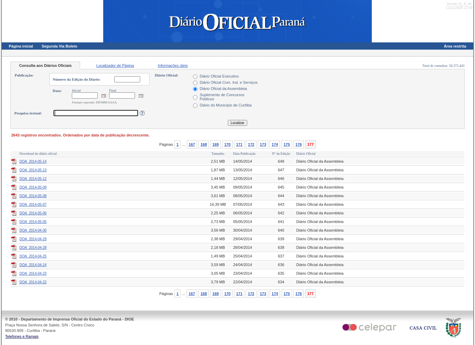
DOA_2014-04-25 (32, 256)
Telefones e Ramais (22, 336)
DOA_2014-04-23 (32, 273)
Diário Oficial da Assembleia (223, 89)
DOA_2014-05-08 (32, 196)
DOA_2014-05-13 (32, 170)
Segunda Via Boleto (59, 46)
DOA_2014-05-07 (32, 204)
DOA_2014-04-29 (32, 239)
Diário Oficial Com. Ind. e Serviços (229, 82)
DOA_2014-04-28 (32, 248)
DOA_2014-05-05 (32, 222)
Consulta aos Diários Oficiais (45, 65)
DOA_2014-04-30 (32, 230)
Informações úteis (173, 65)
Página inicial (21, 46)
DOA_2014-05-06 (32, 213)
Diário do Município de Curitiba (225, 105)
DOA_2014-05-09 (32, 187)
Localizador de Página (115, 65)
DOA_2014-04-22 (32, 282)
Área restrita (455, 46)
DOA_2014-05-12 (32, 179)
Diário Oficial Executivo (219, 76)
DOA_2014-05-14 (32, 161)
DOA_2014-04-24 (32, 265)
